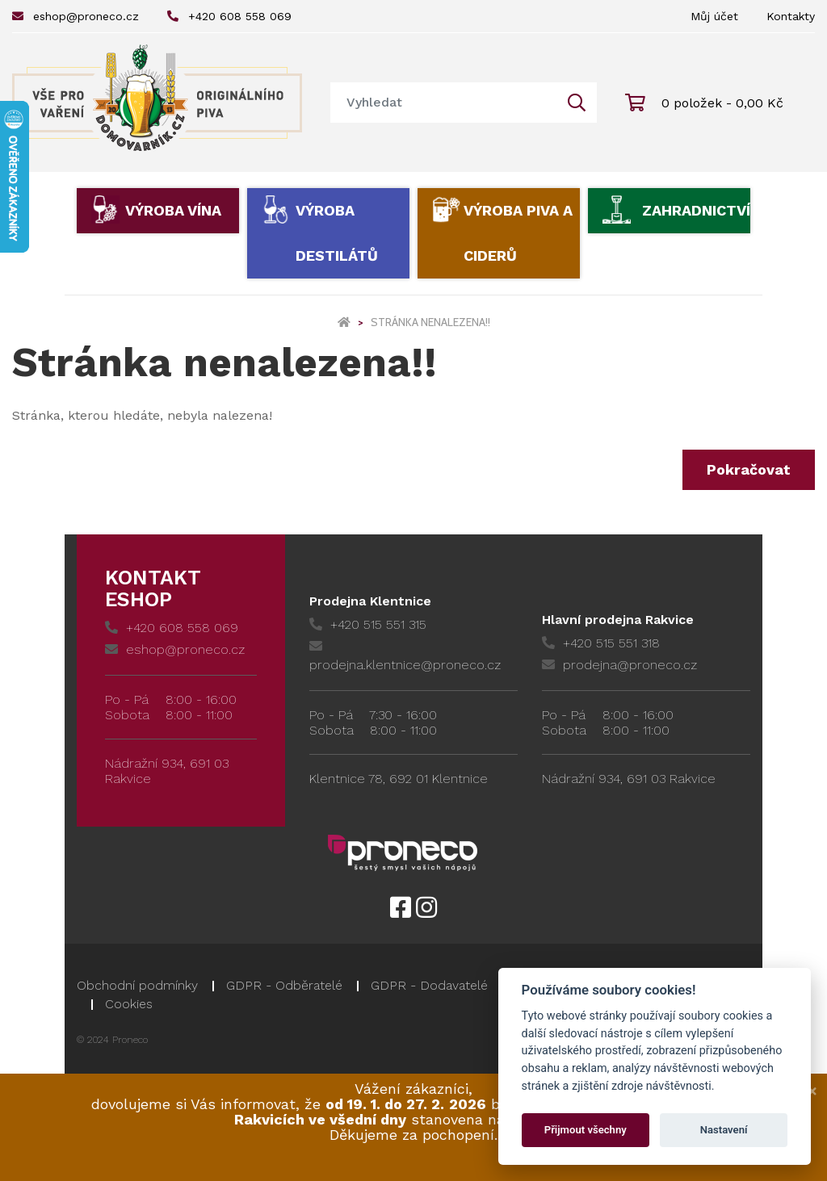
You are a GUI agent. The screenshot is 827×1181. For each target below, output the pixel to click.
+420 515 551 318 (601, 643)
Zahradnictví (696, 210)
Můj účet (714, 16)
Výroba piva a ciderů (518, 233)
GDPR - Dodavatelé (429, 985)
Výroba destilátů (337, 233)
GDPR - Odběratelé (284, 985)
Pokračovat (749, 469)
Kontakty (790, 16)
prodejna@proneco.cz (619, 664)
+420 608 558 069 (229, 16)
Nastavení (724, 1130)
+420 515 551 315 (367, 624)
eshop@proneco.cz (75, 16)
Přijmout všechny (585, 1130)
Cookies (129, 1003)
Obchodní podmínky (137, 985)
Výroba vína (173, 210)
